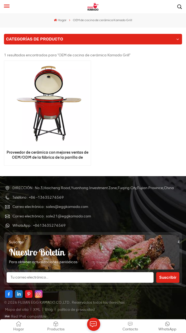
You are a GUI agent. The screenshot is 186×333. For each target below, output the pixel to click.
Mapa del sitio (17, 309)
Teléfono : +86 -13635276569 (38, 197)
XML (36, 309)
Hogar (60, 20)
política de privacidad (76, 309)
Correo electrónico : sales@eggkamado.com (50, 206)
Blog (49, 309)
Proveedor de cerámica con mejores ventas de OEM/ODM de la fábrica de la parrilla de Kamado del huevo (47, 155)
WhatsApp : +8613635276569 (39, 225)
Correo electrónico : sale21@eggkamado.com (51, 216)
